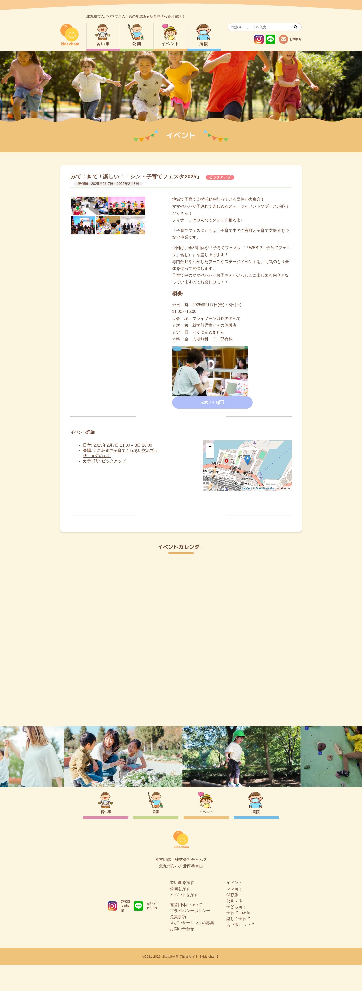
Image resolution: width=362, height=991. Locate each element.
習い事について (240, 951)
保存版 (232, 921)
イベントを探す (184, 921)
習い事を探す (182, 909)
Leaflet (246, 488)
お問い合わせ (182, 955)
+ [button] (210, 447)
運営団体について (186, 931)
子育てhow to (238, 939)
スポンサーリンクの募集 (192, 949)
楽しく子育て (238, 945)
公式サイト (212, 402)
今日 (294, 573)
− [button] (210, 454)
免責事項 (178, 943)
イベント (170, 44)
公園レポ (234, 927)
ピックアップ (220, 177)
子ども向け (236, 933)
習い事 (103, 44)
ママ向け (234, 915)
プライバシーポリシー (190, 937)
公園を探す (180, 915)
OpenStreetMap (265, 488)
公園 (137, 44)
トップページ (181, 704)
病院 (204, 44)
